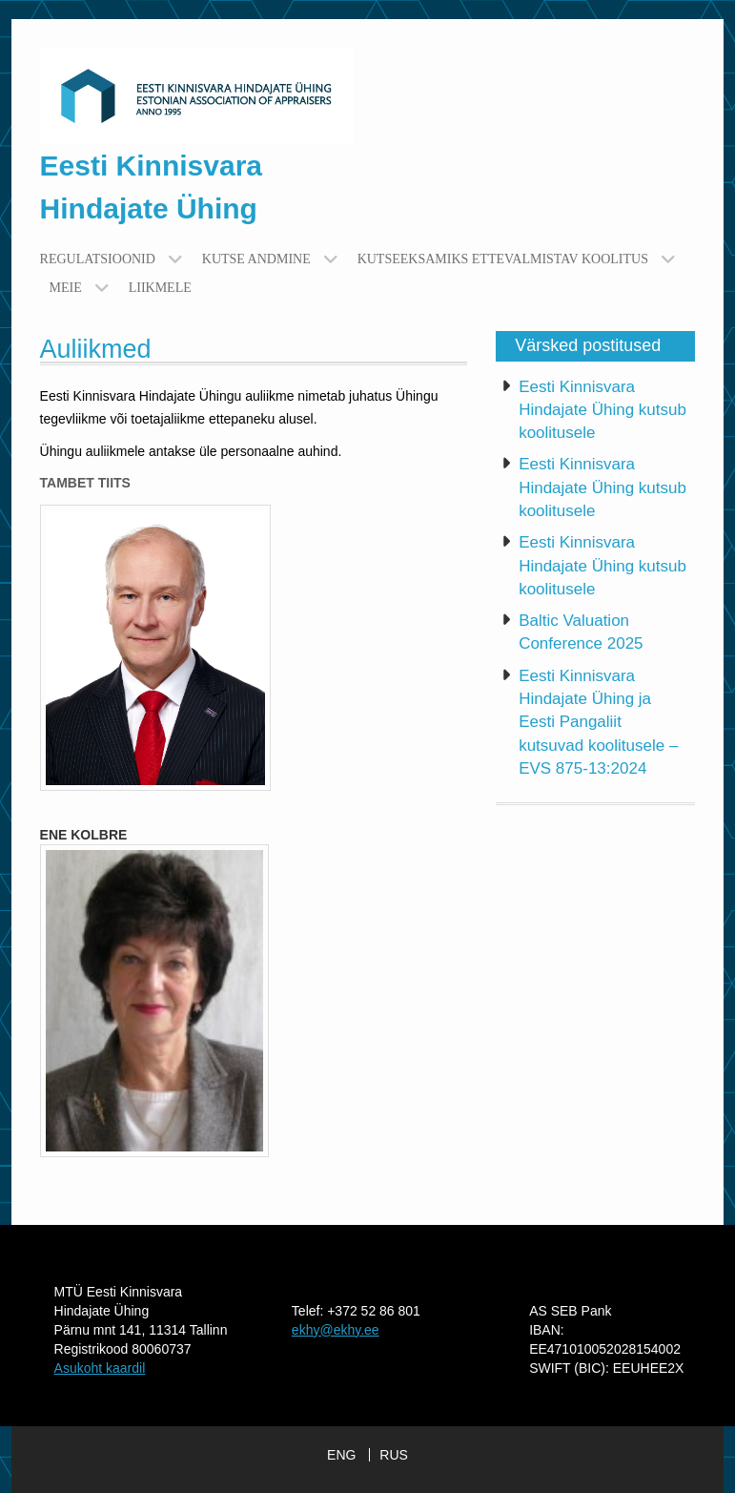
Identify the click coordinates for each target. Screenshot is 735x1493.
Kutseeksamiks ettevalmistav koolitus (502, 259)
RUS (393, 1455)
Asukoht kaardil (100, 1368)
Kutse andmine (256, 259)
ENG (341, 1455)
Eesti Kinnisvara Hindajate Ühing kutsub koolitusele (602, 410)
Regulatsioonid (97, 259)
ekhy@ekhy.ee (335, 1329)
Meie (66, 287)
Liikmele (160, 287)
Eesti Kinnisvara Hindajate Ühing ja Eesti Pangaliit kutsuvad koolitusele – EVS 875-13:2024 (598, 722)
